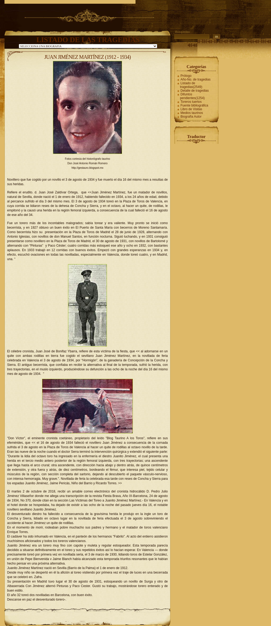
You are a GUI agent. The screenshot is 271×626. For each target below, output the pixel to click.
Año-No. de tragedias (195, 79)
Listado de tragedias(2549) (191, 85)
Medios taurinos (191, 113)
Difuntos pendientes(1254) (192, 96)
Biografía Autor (190, 116)
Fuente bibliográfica (194, 105)
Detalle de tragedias (194, 90)
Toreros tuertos (191, 102)
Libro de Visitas (191, 109)
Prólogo (185, 76)
